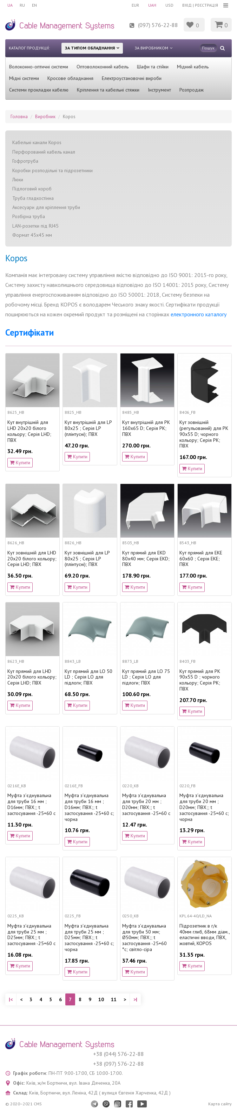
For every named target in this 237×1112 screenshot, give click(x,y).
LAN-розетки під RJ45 (35, 226)
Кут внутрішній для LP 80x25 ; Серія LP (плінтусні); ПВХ (88, 428)
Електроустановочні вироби (132, 78)
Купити (20, 462)
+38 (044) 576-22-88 (118, 1053)
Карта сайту (220, 1103)
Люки (17, 179)
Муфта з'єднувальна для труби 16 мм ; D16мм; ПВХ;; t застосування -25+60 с (31, 804)
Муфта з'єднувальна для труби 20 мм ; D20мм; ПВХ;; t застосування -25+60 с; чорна (204, 807)
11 (114, 999)
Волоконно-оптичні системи (38, 66)
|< (11, 999)
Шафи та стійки (153, 66)
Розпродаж (191, 90)
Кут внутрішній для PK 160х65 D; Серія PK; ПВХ (146, 428)
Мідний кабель (193, 66)
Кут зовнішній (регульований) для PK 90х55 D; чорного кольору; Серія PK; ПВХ (203, 434)
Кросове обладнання (70, 78)
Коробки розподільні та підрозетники (52, 170)
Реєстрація (206, 5)
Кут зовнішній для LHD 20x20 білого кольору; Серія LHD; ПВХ (32, 558)
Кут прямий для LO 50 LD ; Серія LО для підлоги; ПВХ (88, 677)
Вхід (187, 5)
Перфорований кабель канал (43, 152)
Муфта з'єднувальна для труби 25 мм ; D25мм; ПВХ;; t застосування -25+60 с (31, 934)
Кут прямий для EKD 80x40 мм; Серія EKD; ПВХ (146, 558)
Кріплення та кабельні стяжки (108, 90)
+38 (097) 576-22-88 (118, 1063)
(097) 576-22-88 (158, 24)
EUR (135, 5)
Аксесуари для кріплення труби (46, 207)
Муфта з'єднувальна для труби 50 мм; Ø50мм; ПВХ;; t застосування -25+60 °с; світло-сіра (144, 937)
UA (10, 5)
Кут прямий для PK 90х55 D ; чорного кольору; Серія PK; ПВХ (199, 680)
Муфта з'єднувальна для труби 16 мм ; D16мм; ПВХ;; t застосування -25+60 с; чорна (89, 807)
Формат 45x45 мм (32, 235)
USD (169, 5)
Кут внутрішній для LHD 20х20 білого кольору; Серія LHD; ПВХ (29, 431)
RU (22, 5)
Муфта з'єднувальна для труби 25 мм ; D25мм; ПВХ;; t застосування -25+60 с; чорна (89, 937)
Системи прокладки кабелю (38, 90)
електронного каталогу (198, 314)
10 (101, 999)
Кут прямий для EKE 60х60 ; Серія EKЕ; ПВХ (200, 558)
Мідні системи (24, 78)
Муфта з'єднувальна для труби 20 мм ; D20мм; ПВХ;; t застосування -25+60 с (146, 804)
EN (34, 5)
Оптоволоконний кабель (103, 66)
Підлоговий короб (32, 189)
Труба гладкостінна (33, 198)
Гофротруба (25, 161)
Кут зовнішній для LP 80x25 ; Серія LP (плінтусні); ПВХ (87, 558)
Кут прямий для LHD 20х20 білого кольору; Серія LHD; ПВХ (32, 677)
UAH (152, 5)
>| (135, 999)
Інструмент (159, 90)
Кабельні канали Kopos (36, 142)
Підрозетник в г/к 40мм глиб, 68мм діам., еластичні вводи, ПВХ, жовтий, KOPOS (204, 934)
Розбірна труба (28, 216)
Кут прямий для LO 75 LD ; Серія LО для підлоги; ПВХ (146, 677)
